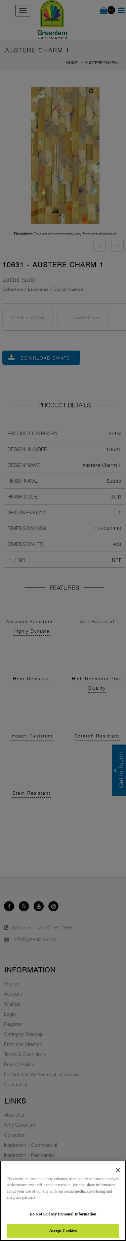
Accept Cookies (63, 1230)
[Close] (118, 1170)
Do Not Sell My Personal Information (63, 1214)
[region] (63, 1201)
